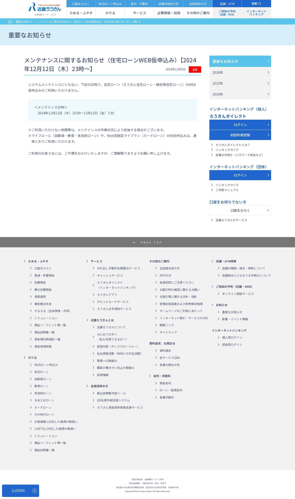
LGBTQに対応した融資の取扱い (55, 429)
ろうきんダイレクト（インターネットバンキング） (117, 285)
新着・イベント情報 (235, 319)
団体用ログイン (232, 344)
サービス (96, 261)
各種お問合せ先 (170, 365)
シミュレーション (45, 318)
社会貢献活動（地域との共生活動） (120, 353)
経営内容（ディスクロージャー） (118, 346)
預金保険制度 (43, 346)
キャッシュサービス (110, 275)
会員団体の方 (99, 386)
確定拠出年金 (43, 304)
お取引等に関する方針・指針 (178, 296)
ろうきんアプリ (107, 294)
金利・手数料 (162, 376)
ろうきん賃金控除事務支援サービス (120, 407)
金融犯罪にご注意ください (177, 282)
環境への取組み (107, 361)
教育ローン (41, 386)
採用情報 (102, 375)
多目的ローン (42, 393)
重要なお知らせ (225, 61)
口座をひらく (240, 210)
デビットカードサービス (113, 302)
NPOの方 (165, 275)
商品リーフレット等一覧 (50, 325)
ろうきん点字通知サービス (114, 309)
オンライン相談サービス (238, 294)
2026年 (217, 72)
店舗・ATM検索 (226, 261)
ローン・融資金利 (171, 390)
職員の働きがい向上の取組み (115, 368)
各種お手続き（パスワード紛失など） (240, 155)
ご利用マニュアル (227, 190)
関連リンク (167, 325)
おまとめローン (44, 400)
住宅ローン (41, 372)
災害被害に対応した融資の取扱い (56, 422)
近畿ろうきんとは (102, 320)
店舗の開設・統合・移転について (243, 268)
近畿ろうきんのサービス (231, 220)
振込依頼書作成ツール (111, 393)
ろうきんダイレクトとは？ (233, 145)
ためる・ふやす (38, 261)
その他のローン (44, 414)
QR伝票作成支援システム (113, 400)
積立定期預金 (43, 289)
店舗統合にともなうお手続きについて (246, 275)
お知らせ (221, 305)
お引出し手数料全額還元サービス (118, 268)
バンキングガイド (227, 150)
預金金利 (165, 383)
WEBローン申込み (46, 365)
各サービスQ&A (170, 357)
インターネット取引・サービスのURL (184, 318)
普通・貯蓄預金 (44, 275)
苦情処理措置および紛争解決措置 (181, 304)
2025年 (217, 83)
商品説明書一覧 (44, 332)
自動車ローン (42, 379)
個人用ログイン (232, 337)
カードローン (42, 407)
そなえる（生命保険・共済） (53, 311)
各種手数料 (167, 397)
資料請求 (165, 350)
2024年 (217, 94)
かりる (32, 357)
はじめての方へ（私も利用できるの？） (113, 336)
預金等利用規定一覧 (47, 339)
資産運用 (40, 296)
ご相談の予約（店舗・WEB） (235, 286)
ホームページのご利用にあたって (181, 311)
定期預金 (40, 282)
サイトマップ (168, 332)
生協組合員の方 (170, 268)
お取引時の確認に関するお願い (180, 289)
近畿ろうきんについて (111, 327)
